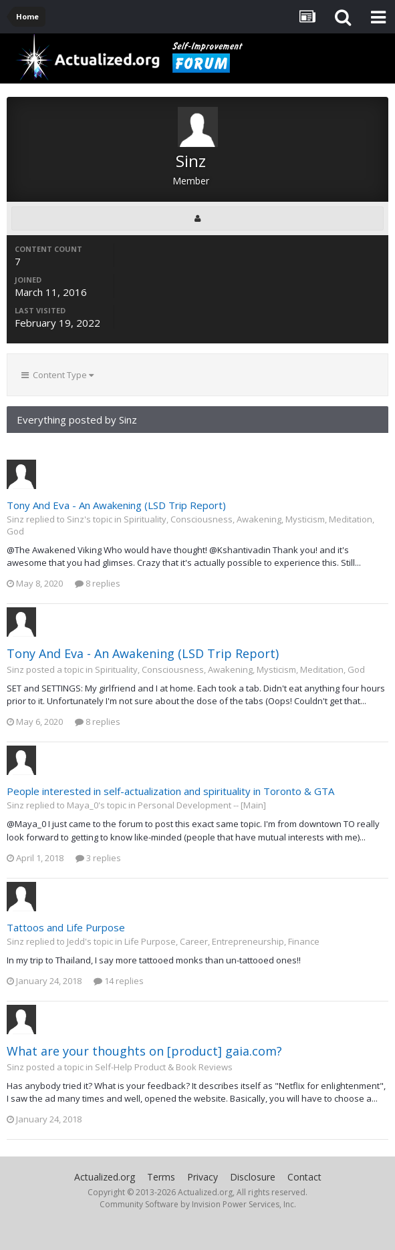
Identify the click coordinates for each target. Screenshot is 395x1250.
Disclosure (252, 1176)
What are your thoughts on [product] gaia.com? (144, 1051)
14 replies (119, 981)
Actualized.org (104, 1176)
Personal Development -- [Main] (202, 805)
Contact (304, 1176)
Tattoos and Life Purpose (66, 927)
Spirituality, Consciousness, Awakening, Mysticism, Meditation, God (230, 669)
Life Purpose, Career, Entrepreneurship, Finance (221, 941)
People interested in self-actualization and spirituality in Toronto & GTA (170, 791)
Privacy (202, 1176)
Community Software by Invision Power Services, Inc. (198, 1204)
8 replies (97, 583)
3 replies (98, 858)
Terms (161, 1176)
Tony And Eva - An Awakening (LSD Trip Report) (116, 505)
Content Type (57, 375)
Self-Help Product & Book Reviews (164, 1067)
